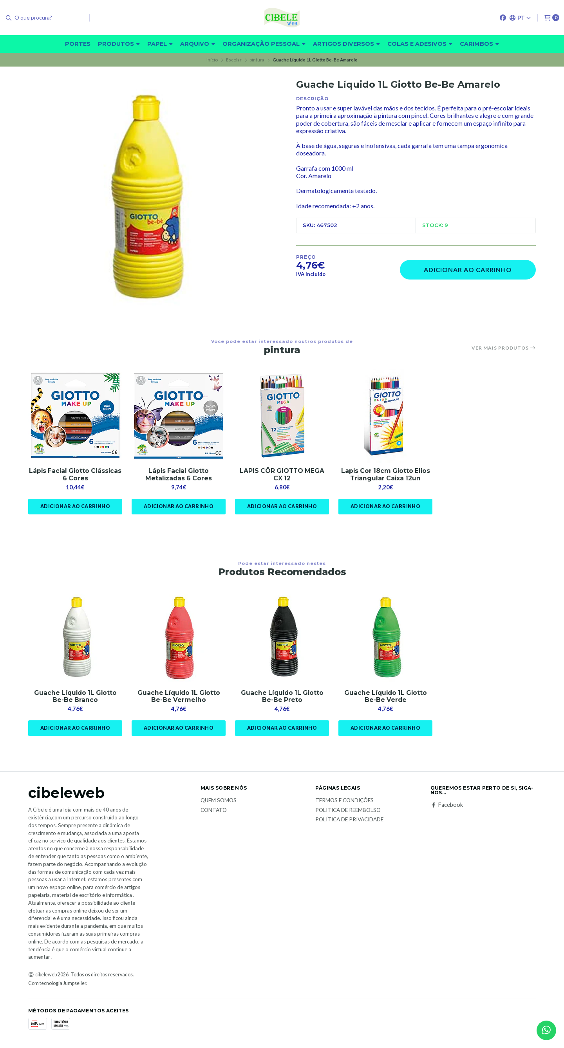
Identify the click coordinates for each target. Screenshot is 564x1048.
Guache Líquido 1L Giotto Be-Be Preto (282, 697)
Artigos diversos (346, 43)
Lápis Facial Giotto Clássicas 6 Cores (75, 474)
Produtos (119, 43)
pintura (256, 59)
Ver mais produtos (504, 348)
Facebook (446, 806)
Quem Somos (219, 801)
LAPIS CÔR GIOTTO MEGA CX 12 (282, 474)
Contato (214, 811)
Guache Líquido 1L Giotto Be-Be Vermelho (178, 697)
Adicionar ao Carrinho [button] (75, 507)
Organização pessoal (264, 43)
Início (212, 59)
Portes (77, 43)
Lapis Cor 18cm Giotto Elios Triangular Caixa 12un (385, 474)
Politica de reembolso (348, 811)
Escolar (234, 59)
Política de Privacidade (349, 821)
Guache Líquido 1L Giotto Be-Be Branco (75, 697)
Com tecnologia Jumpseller (57, 984)
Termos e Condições (344, 801)
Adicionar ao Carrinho (468, 269)
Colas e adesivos (419, 43)
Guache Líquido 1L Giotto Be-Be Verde (385, 697)
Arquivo (197, 43)
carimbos (479, 43)
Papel (160, 43)
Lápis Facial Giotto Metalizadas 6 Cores (179, 474)
